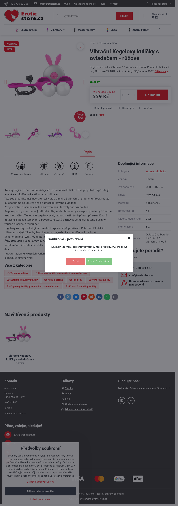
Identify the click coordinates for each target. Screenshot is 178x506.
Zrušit (76, 261)
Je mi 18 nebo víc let (99, 261)
